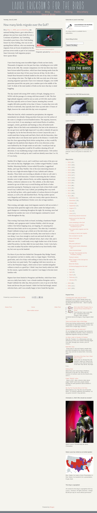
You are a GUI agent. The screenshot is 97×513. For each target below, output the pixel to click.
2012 (69, 190)
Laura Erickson (55, 52)
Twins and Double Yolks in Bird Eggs (76, 321)
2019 (69, 172)
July (70, 211)
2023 (69, 162)
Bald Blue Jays (70, 346)
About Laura (16, 12)
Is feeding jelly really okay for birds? (76, 297)
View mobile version (33, 310)
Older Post (57, 307)
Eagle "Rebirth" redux (72, 378)
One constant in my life (75, 236)
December (72, 198)
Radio (57, 12)
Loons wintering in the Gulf (76, 222)
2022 (69, 165)
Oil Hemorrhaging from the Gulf (78, 266)
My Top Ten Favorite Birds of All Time (76, 388)
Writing (69, 12)
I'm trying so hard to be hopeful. (78, 233)
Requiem (71, 241)
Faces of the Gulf (74, 238)
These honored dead (75, 250)
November (72, 200)
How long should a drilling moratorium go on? (76, 225)
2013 (69, 188)
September (72, 205)
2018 (69, 175)
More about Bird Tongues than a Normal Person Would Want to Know (83, 308)
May (70, 269)
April (70, 272)
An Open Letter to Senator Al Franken (77, 337)
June (71, 213)
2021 (69, 167)
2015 (69, 183)
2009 (69, 283)
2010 (69, 196)
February (72, 277)
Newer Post (8, 307)
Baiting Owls (69, 369)
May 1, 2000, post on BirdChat (18, 30)
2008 (69, 286)
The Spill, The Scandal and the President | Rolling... (78, 253)
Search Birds (48, 14)
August (71, 208)
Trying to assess (73, 257)
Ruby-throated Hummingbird (45, 49)
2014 (69, 185)
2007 (69, 288)
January (71, 280)
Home (33, 307)
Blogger (52, 507)
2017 (69, 178)
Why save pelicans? (75, 243)
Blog (48, 12)
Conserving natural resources (77, 215)
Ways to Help (33, 12)
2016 (69, 180)
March (71, 275)
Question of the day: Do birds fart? (76, 329)
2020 (69, 170)
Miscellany (82, 12)
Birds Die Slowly (73, 264)
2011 (69, 193)
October (71, 203)
